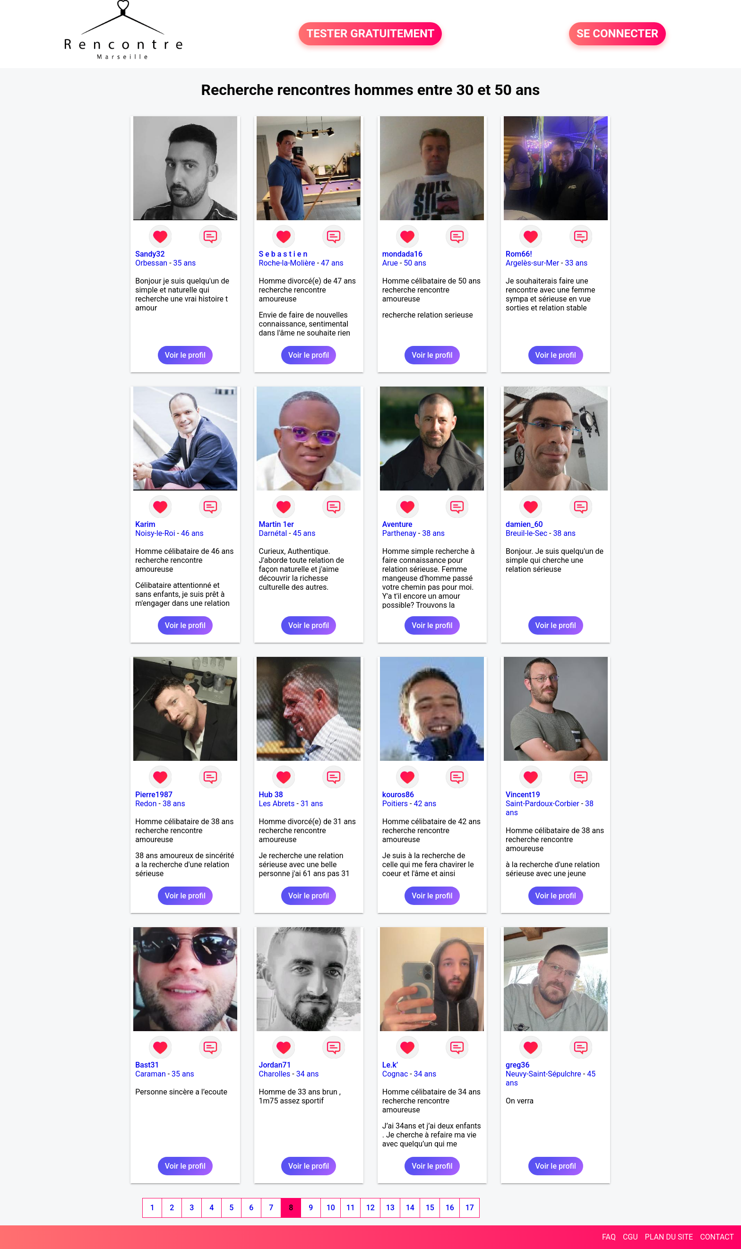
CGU (630, 1236)
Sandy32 (149, 254)
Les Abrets (277, 803)
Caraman (150, 1073)
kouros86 (398, 794)
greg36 (517, 1064)
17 (469, 1207)
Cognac (395, 1073)
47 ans (332, 262)
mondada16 (402, 254)
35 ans (184, 262)
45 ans (304, 533)
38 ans (433, 533)
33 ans (576, 262)
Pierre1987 (153, 794)
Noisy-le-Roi (155, 533)
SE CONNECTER (617, 34)
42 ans (425, 803)
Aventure (397, 524)
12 (370, 1207)
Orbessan (151, 262)
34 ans (307, 1073)
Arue (390, 262)
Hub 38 (271, 794)
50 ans (415, 262)
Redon (145, 803)
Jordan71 (275, 1064)
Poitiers (395, 803)
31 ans (312, 803)
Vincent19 (523, 794)
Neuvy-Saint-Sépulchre (543, 1073)
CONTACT (717, 1236)
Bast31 (147, 1064)
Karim (145, 524)
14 (410, 1207)
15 (430, 1207)
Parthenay (399, 533)
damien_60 (524, 524)
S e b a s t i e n (283, 254)
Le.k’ (390, 1064)
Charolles (275, 1073)
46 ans (192, 533)
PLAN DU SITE (669, 1236)
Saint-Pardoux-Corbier (542, 803)
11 (350, 1207)
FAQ (609, 1236)
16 (450, 1207)
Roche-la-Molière (287, 262)
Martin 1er (276, 524)
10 (331, 1207)
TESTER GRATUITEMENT (370, 34)
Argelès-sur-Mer (532, 262)
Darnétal (273, 533)
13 (390, 1207)
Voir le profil (185, 355)
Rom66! (519, 254)
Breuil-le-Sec (526, 533)
